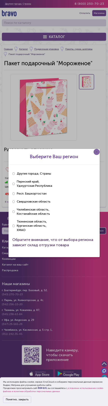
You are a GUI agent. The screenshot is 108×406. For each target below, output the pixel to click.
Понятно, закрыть (17, 399)
